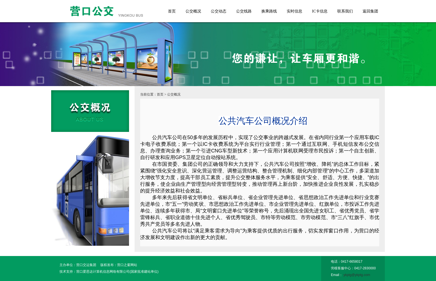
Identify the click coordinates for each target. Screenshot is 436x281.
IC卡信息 (320, 11)
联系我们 (345, 11)
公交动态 (218, 11)
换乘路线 (269, 11)
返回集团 (370, 11)
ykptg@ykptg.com (356, 275)
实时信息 (294, 11)
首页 (172, 11)
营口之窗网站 (127, 265)
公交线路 (244, 11)
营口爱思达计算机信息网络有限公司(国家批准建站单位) (117, 272)
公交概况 (193, 11)
